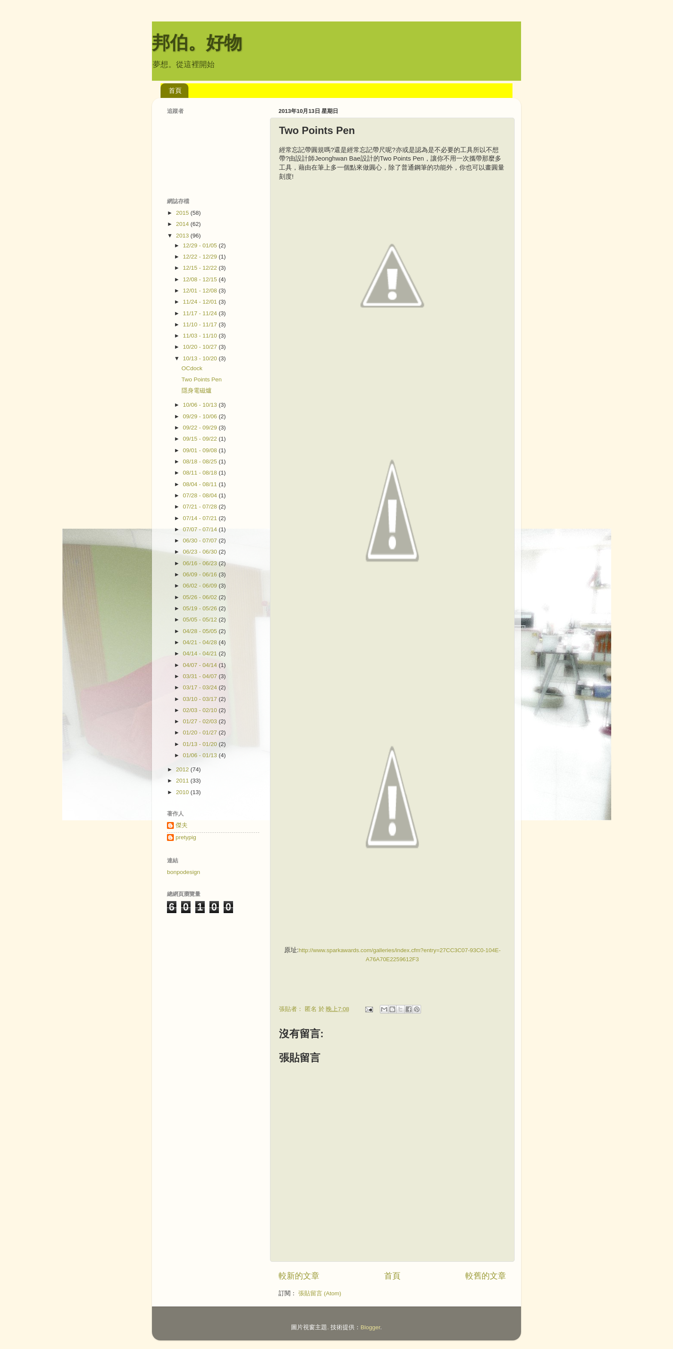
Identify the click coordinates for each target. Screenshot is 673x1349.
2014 (183, 224)
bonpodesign (183, 872)
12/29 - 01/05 (200, 245)
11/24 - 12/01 (200, 301)
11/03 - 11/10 (200, 335)
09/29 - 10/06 (200, 416)
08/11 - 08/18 (200, 472)
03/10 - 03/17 (200, 699)
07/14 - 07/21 (200, 518)
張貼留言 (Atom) (319, 1293)
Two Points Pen (202, 379)
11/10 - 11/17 (200, 324)
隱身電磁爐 (197, 390)
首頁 (175, 90)
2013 (183, 235)
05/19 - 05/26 (200, 608)
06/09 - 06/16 (200, 574)
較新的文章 (299, 1275)
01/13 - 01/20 (200, 744)
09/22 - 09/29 (200, 427)
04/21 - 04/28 (200, 642)
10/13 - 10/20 (200, 358)
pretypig (186, 837)
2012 (183, 769)
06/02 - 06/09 (200, 585)
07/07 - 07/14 (200, 529)
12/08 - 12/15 (200, 279)
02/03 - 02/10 (200, 710)
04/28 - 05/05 (200, 631)
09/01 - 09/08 (200, 450)
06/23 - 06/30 (200, 551)
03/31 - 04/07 (200, 676)
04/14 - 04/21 (200, 653)
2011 (183, 780)
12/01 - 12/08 (200, 290)
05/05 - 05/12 (200, 619)
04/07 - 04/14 (200, 665)
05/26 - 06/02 (200, 597)
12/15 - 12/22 (200, 268)
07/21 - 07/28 (200, 506)
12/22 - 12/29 (200, 256)
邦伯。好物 (197, 43)
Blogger (370, 1327)
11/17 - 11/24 (200, 313)
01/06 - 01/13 (200, 755)
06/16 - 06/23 (200, 563)
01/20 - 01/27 (200, 732)
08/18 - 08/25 (200, 461)
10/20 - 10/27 (200, 347)
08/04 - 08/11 (200, 484)
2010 (183, 792)
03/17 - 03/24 (200, 687)
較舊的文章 (485, 1275)
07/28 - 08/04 (200, 495)
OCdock (192, 368)
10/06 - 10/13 (200, 405)
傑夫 (182, 825)
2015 (183, 213)
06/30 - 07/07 (200, 540)
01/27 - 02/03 (200, 721)
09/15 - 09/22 (200, 438)
